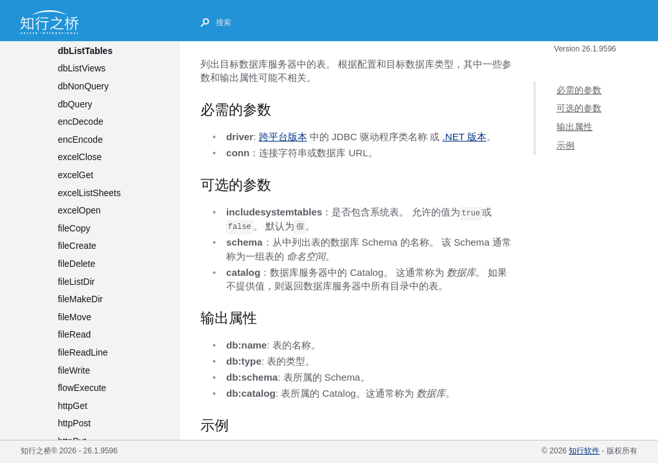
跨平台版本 (283, 136)
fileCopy (74, 228)
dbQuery (75, 104)
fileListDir (76, 282)
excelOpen (79, 210)
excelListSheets (89, 193)
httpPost (74, 423)
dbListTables (85, 51)
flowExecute (82, 388)
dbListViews (81, 68)
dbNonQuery (83, 86)
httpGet (72, 406)
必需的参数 (578, 90)
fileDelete (76, 264)
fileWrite (74, 370)
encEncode (80, 139)
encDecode (80, 121)
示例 (565, 145)
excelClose (80, 157)
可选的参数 (578, 108)
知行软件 (584, 450)
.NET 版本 (464, 136)
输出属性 (574, 127)
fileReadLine (83, 352)
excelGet (75, 175)
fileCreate (77, 246)
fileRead (74, 334)
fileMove (74, 317)
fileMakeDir (80, 299)
